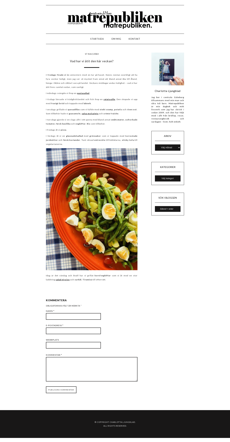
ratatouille (109, 99)
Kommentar (54, 355)
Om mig (116, 38)
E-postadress (54, 325)
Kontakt (134, 38)
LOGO (13, 39)
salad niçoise (63, 279)
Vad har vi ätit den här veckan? (92, 61)
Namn (50, 311)
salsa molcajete (90, 113)
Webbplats (52, 340)
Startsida (97, 38)
